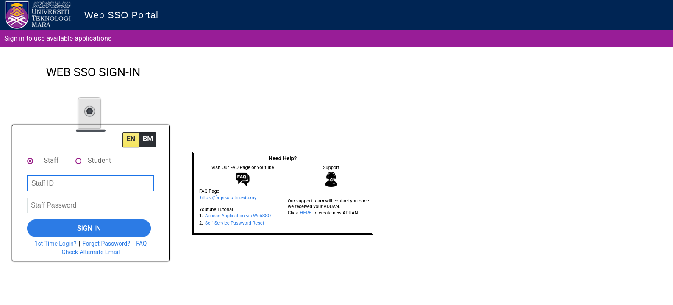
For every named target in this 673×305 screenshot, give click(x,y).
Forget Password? (106, 243)
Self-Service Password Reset (234, 223)
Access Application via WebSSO (238, 216)
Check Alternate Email (91, 252)
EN (131, 139)
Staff (51, 160)
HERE (305, 213)
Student (99, 160)
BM (148, 139)
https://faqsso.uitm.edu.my (228, 197)
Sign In (89, 228)
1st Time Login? (56, 243)
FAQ (141, 243)
